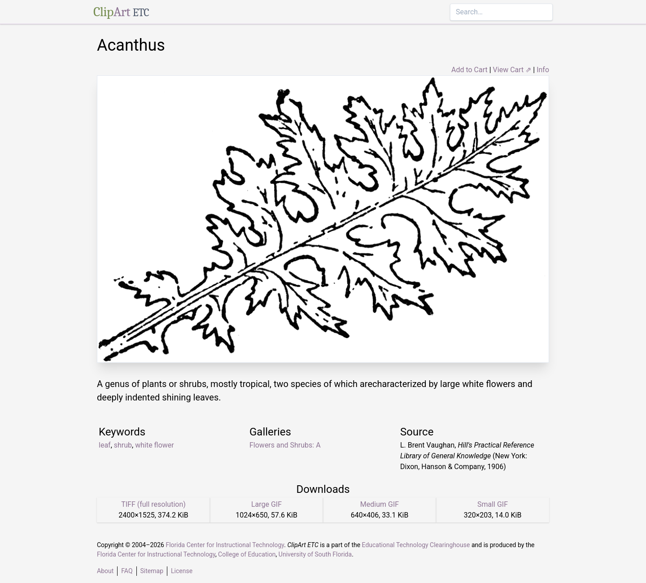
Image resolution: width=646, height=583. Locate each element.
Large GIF (266, 504)
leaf (105, 445)
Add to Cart (469, 69)
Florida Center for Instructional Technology (225, 544)
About (105, 570)
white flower (154, 445)
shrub (123, 445)
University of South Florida (315, 554)
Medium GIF (379, 504)
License (181, 570)
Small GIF (492, 504)
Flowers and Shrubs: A (285, 445)
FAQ (126, 570)
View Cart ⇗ (512, 69)
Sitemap (151, 570)
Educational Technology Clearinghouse (416, 544)
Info (543, 69)
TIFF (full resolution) (153, 504)
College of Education (247, 554)
